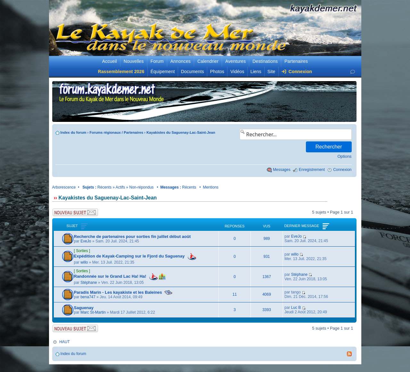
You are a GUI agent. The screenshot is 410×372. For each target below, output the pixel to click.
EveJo (85, 241)
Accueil (109, 61)
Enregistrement (312, 169)
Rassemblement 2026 (121, 71)
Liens (255, 71)
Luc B (296, 307)
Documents (192, 71)
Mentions (210, 187)
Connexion (297, 71)
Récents (104, 187)
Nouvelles (134, 61)
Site (271, 71)
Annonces (180, 61)
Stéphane (88, 282)
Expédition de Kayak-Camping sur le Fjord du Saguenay (129, 256)
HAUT (64, 342)
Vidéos (237, 71)
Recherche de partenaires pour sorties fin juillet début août (133, 236)
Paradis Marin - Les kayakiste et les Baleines (118, 292)
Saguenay (84, 307)
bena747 (87, 297)
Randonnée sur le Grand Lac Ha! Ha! (110, 276)
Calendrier (207, 61)
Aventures (235, 61)
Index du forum (73, 132)
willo (84, 262)
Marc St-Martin (93, 312)
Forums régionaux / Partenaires (116, 132)
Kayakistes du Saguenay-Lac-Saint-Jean (180, 132)
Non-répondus (141, 187)
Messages (282, 169)
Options (344, 156)
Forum (157, 61)
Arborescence (64, 187)
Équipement (163, 71)
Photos (217, 71)
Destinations (265, 61)
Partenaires (296, 61)
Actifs (120, 187)
